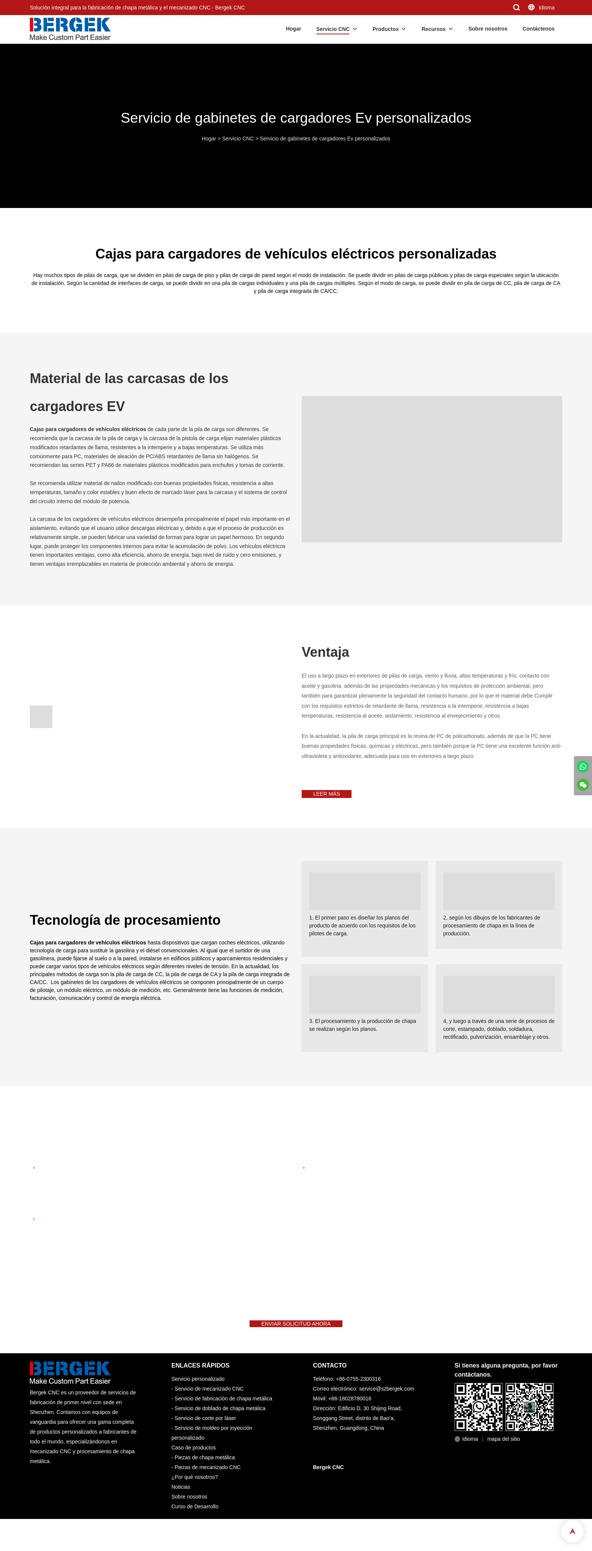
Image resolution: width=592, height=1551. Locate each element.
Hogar (293, 29)
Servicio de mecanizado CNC (209, 1405)
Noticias (180, 1503)
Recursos (433, 29)
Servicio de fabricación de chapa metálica (223, 1415)
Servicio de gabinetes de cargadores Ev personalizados (325, 139)
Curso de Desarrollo (195, 1523)
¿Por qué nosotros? (194, 1493)
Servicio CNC (333, 29)
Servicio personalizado (198, 1395)
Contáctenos (539, 29)
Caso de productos (193, 1464)
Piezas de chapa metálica (205, 1474)
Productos (386, 29)
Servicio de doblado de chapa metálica (220, 1425)
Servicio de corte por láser (205, 1434)
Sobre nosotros (488, 29)
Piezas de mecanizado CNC (208, 1483)
